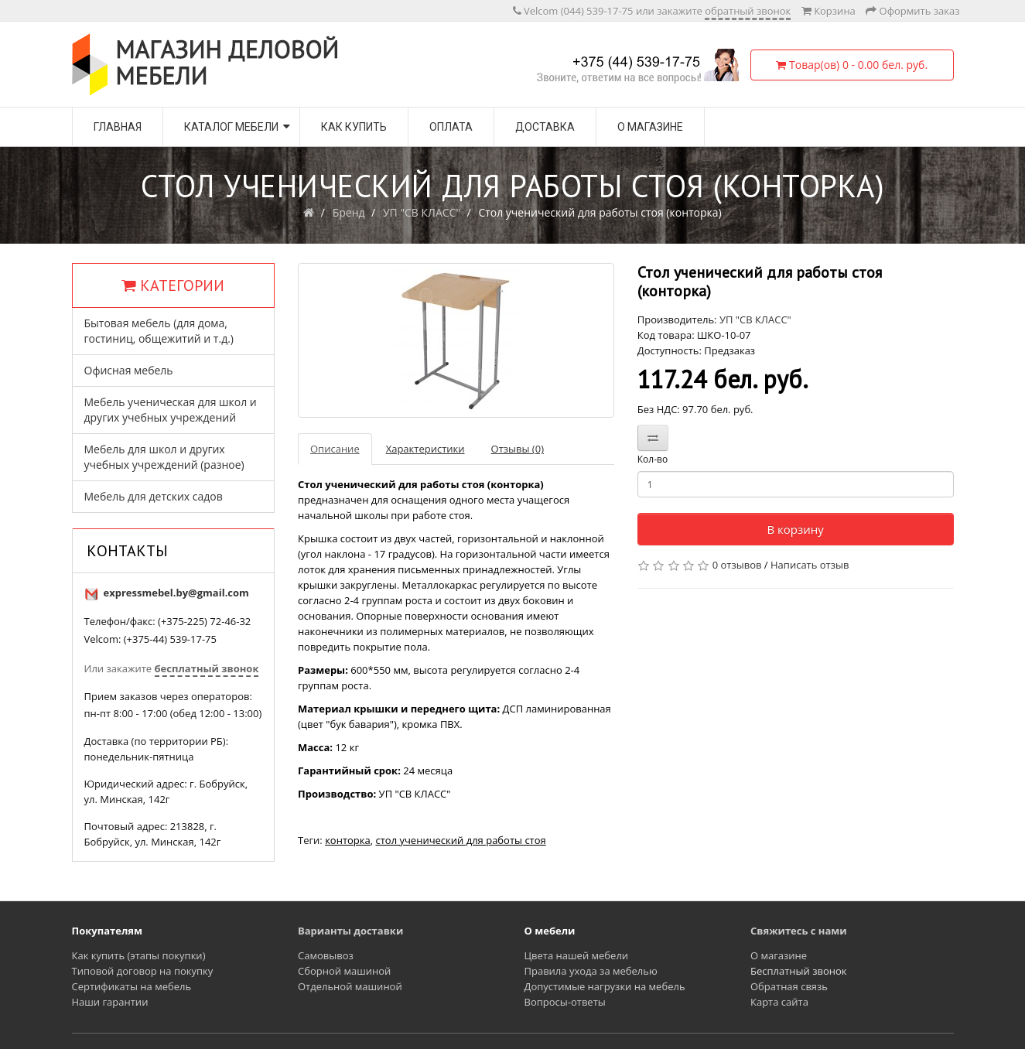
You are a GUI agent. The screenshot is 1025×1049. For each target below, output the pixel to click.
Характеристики (425, 449)
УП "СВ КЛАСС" (421, 212)
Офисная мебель (128, 370)
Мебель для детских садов (153, 496)
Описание (335, 449)
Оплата (451, 127)
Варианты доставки (350, 931)
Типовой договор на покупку (143, 971)
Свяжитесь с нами (798, 931)
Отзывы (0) (517, 449)
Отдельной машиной (350, 986)
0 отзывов (737, 565)
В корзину (795, 529)
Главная (118, 127)
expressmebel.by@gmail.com (176, 593)
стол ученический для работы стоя (460, 840)
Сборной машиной (344, 971)
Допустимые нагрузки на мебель (604, 986)
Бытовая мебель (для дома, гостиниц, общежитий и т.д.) (159, 331)
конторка (348, 840)
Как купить (354, 127)
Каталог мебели (231, 127)
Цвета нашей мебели (576, 955)
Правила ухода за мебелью (591, 971)
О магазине (650, 127)
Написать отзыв (809, 565)
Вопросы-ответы (565, 1002)
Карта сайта (779, 1002)
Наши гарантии (110, 1002)
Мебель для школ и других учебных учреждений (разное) (164, 457)
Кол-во (652, 459)
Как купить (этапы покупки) (139, 955)
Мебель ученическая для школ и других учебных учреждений (170, 410)
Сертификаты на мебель (132, 986)
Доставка (545, 127)
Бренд (349, 212)
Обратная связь (789, 986)
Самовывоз (326, 955)
